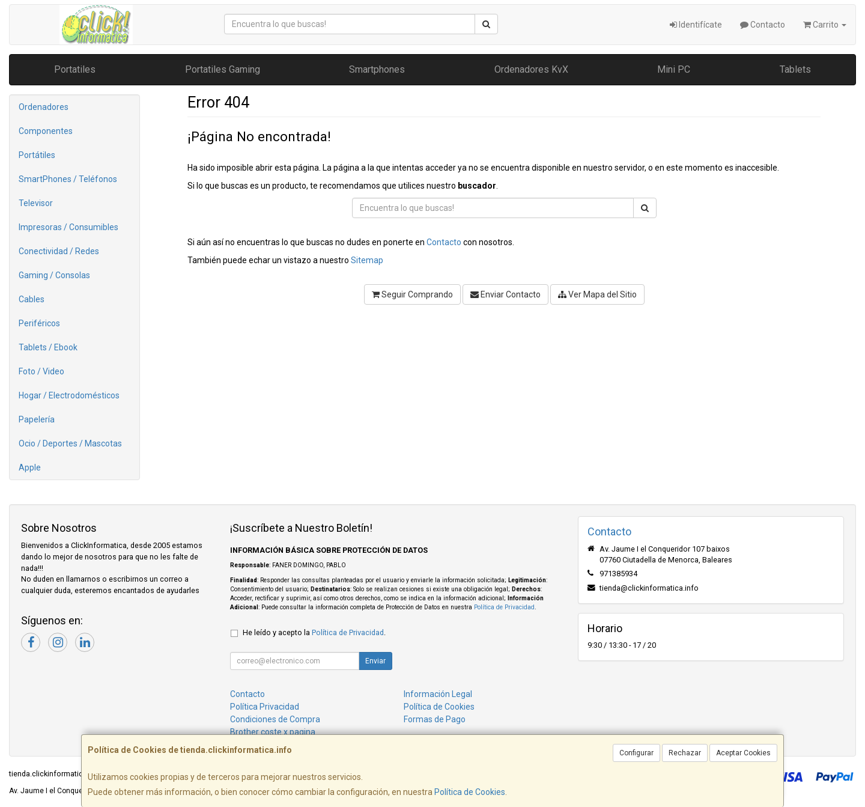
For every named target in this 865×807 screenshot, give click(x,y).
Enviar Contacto (505, 294)
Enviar (375, 661)
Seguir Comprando (412, 294)
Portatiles (75, 69)
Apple (30, 467)
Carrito (824, 24)
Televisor (36, 203)
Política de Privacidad (504, 607)
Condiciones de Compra (275, 719)
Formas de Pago (435, 719)
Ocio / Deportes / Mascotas (70, 443)
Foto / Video (41, 371)
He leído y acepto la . (314, 632)
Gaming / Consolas (54, 275)
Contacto (762, 24)
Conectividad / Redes (59, 251)
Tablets (795, 69)
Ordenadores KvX (531, 69)
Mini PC (673, 69)
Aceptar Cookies (743, 753)
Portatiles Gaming (222, 69)
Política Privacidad (264, 706)
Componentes (46, 131)
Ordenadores (43, 107)
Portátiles (37, 155)
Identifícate (696, 24)
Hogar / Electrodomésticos (69, 395)
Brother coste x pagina (272, 732)
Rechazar (685, 753)
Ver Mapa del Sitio (597, 294)
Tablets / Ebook (48, 347)
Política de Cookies (469, 792)
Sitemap (367, 260)
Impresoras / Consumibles (68, 227)
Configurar (636, 753)
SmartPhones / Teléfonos (68, 179)
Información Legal (438, 694)
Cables (31, 299)
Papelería (37, 419)
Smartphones (377, 69)
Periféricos (39, 323)
